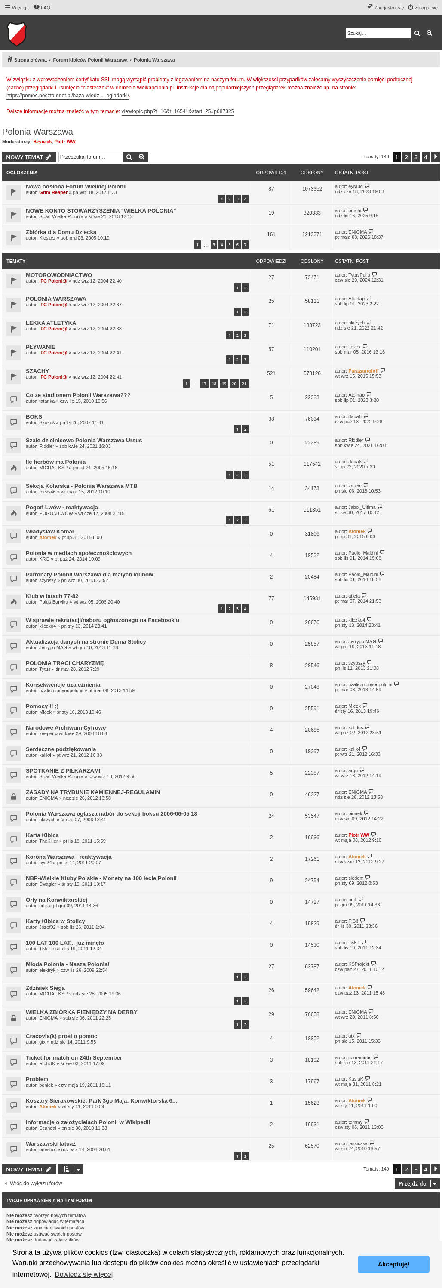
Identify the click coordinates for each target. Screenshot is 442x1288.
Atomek (47, 537)
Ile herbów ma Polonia (56, 462)
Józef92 (47, 927)
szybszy (47, 580)
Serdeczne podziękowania (61, 749)
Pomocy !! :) (42, 706)
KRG (44, 558)
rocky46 (47, 491)
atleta (354, 595)
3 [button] (415, 157)
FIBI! (353, 921)
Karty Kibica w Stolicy (55, 921)
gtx (42, 1042)
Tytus (44, 669)
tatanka (47, 401)
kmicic (355, 485)
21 (244, 383)
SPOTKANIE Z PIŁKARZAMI (63, 770)
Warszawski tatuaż (51, 1143)
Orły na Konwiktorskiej (56, 900)
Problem (37, 1079)
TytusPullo (359, 274)
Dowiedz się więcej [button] (84, 1274)
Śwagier (47, 884)
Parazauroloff (363, 370)
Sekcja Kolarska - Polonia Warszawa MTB (82, 486)
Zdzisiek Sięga (45, 988)
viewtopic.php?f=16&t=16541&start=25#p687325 (178, 111)
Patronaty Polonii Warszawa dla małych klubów (89, 574)
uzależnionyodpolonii (61, 690)
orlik (43, 905)
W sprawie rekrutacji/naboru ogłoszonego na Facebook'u (102, 620)
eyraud (355, 186)
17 (204, 383)
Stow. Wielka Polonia (61, 216)
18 (214, 383)
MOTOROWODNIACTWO (59, 275)
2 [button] (406, 157)
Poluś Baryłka (53, 601)
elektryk (47, 970)
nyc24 (45, 862)
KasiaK (355, 1079)
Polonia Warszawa (37, 131)
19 (224, 383)
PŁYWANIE (40, 347)
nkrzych (356, 322)
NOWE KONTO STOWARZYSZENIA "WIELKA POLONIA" (101, 210)
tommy (355, 1122)
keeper (46, 733)
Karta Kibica (42, 835)
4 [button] (425, 157)
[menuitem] (41, 8)
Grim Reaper (53, 192)
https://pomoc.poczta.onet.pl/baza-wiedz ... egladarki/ (67, 95)
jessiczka (358, 1143)
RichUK (47, 1063)
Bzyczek (42, 141)
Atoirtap (356, 298)
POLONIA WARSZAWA (56, 299)
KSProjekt (358, 964)
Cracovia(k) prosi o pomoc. (62, 1036)
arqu (353, 770)
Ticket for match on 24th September (74, 1057)
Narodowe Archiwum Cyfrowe (66, 727)
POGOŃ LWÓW (56, 513)
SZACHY (37, 371)
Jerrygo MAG (53, 647)
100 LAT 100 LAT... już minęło (65, 943)
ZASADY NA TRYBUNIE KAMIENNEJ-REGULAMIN (93, 792)
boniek (46, 1085)
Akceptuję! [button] (394, 1264)
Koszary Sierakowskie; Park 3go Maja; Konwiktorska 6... (101, 1100)
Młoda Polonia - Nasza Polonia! (68, 964)
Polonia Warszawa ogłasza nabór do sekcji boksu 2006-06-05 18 (111, 813)
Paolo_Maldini (363, 552)
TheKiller (48, 841)
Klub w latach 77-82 (52, 596)
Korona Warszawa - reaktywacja (69, 857)
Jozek (354, 346)
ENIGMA (357, 231)
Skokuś (47, 422)
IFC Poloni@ (53, 280)
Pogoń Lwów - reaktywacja (62, 507)
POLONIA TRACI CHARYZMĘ (65, 663)
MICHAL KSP (53, 467)
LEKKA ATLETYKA (51, 323)
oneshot (47, 1149)
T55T (44, 948)
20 (234, 383)
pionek (355, 813)
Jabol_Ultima (362, 507)
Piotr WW (65, 141)
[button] (435, 157)
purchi (354, 210)
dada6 (355, 416)
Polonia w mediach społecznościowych (79, 553)
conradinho (359, 1057)
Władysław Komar (50, 531)
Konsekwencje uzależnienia (63, 684)
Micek (45, 712)
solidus (355, 727)
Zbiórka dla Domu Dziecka (61, 232)
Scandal (47, 1128)
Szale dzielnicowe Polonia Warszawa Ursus (84, 440)
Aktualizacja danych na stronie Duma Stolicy (86, 641)
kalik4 (45, 755)
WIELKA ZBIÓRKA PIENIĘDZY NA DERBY (82, 1012)
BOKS (34, 416)
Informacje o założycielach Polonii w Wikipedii (88, 1122)
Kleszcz (47, 237)
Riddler (46, 446)
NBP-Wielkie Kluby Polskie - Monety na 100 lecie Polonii (101, 878)
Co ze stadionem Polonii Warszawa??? (78, 395)
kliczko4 (47, 626)
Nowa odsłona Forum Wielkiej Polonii (76, 186)
